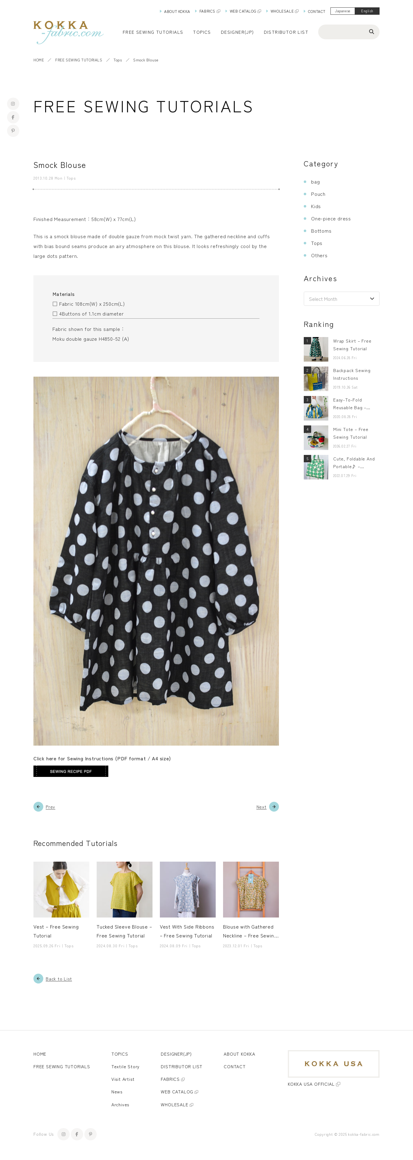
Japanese (342, 10)
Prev (50, 807)
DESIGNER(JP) (237, 32)
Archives (120, 1104)
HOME (38, 59)
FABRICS (207, 11)
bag (315, 181)
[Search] (372, 31)
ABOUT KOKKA (177, 11)
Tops (118, 59)
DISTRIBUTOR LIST (286, 32)
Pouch (318, 193)
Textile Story (125, 1066)
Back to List (59, 979)
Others (319, 255)
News (116, 1092)
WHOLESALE (282, 11)
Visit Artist (123, 1079)
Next (262, 807)
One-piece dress (331, 218)
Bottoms (321, 230)
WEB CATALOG (243, 11)
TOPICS (119, 1054)
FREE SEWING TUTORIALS (78, 59)
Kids (316, 206)
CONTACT (317, 11)
